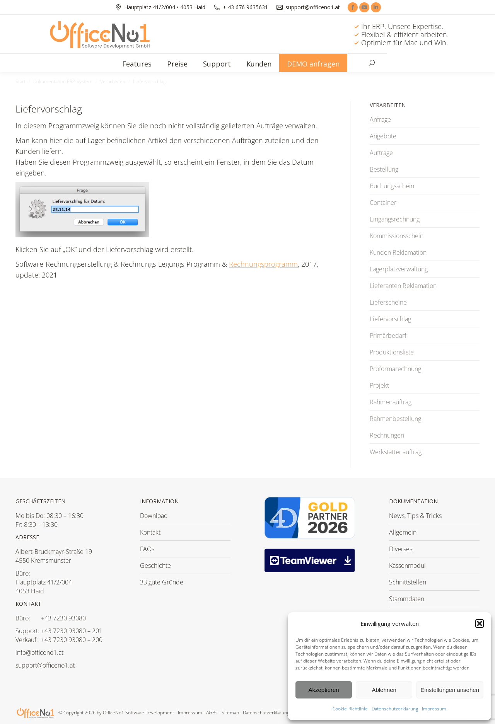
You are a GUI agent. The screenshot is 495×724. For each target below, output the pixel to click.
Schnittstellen (407, 582)
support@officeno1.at (312, 7)
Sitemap (230, 712)
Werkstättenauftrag (396, 452)
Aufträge (381, 152)
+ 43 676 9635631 (245, 7)
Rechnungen (387, 435)
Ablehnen (384, 690)
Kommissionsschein (396, 236)
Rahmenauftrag (390, 402)
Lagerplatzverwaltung (399, 269)
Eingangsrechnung (395, 219)
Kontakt (150, 532)
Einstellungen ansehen (449, 690)
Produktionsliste (392, 352)
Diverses (400, 549)
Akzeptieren (323, 690)
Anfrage (380, 119)
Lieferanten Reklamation (403, 285)
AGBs (212, 712)
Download (154, 515)
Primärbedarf (388, 335)
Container (383, 202)
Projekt (379, 385)
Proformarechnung (395, 369)
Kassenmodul (407, 565)
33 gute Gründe (161, 582)
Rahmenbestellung (395, 418)
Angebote (383, 136)
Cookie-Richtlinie (350, 708)
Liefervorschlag (390, 319)
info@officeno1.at (39, 652)
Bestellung (384, 169)
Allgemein (402, 532)
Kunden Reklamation (398, 252)
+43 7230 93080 (63, 618)
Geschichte (155, 565)
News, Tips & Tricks (415, 515)
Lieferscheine (388, 302)
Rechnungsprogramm (263, 264)
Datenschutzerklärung (395, 708)
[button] (479, 623)
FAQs (147, 549)
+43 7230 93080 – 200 (71, 639)
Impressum (434, 708)
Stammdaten (406, 599)
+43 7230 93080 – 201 (71, 631)
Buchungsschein (392, 186)
